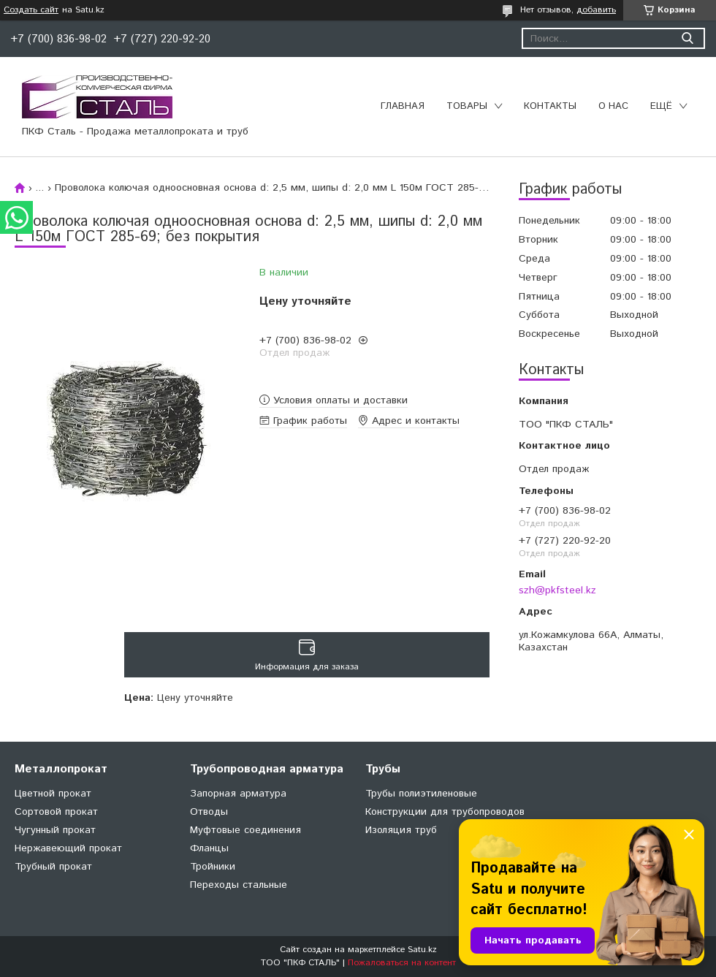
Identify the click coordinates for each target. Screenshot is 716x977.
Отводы (209, 812)
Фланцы (209, 848)
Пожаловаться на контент (402, 963)
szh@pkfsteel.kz (557, 590)
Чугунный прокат (55, 830)
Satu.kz (422, 949)
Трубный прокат (53, 866)
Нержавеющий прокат (68, 848)
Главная (402, 106)
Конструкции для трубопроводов (445, 812)
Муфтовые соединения (245, 830)
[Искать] (687, 38)
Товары (466, 106)
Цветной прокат (53, 793)
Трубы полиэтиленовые (421, 793)
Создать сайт (31, 10)
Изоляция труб (401, 830)
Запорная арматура (238, 793)
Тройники (212, 866)
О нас (613, 106)
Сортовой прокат (56, 812)
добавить (596, 10)
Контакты (550, 106)
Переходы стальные (238, 885)
